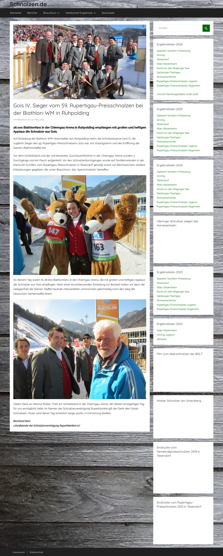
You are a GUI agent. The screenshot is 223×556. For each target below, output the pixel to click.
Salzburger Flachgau (168, 72)
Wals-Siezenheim (167, 63)
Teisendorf (163, 59)
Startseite (15, 12)
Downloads (108, 12)
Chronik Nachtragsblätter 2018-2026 (177, 94)
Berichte (32, 12)
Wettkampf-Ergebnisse (81, 12)
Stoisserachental (166, 76)
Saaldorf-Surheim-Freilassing (173, 50)
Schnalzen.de (28, 4)
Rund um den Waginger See (173, 68)
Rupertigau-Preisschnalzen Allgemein (178, 85)
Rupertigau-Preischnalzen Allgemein (178, 309)
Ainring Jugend (165, 334)
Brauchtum (51, 12)
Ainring (161, 55)
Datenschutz (36, 552)
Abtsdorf (162, 339)
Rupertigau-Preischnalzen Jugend (176, 304)
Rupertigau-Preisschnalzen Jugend (177, 81)
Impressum (19, 552)
